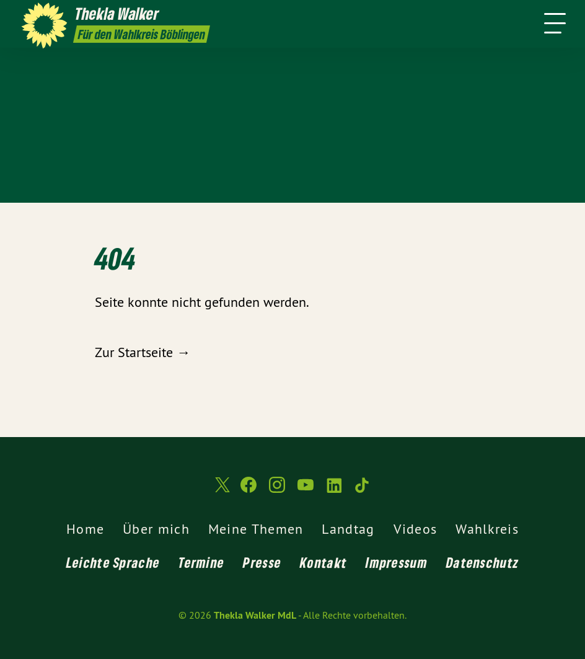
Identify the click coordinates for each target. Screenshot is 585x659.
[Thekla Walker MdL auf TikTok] (362, 490)
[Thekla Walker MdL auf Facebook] (248, 490)
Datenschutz (482, 562)
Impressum (397, 562)
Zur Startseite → (142, 352)
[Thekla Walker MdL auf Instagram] (277, 490)
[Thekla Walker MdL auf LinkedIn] (334, 490)
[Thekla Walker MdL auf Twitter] (221, 490)
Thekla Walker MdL (255, 615)
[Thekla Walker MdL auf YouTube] (305, 490)
